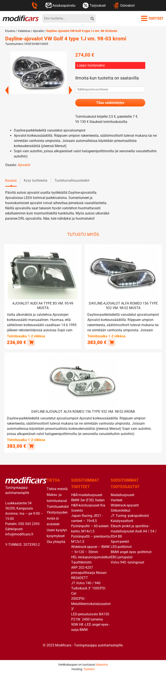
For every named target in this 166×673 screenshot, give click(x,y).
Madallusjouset (122, 494)
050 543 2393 (29, 523)
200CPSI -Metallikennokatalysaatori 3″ (91, 603)
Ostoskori (123, 5)
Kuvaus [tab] (11, 181)
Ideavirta (102, 664)
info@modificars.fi (19, 534)
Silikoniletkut (120, 510)
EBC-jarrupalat (121, 557)
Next (70, 90)
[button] (31, 342)
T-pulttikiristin (81, 562)
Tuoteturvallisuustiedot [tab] (71, 181)
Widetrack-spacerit (125, 505)
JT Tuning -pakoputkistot (130, 515)
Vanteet (116, 500)
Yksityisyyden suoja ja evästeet (57, 517)
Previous (6, 90)
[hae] (92, 18)
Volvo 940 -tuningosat (127, 562)
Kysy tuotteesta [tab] (35, 181)
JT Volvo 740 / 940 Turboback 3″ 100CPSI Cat (88, 588)
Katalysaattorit (122, 520)
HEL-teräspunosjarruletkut (91, 557)
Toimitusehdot (58, 506)
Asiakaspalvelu (60, 5)
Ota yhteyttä (56, 541)
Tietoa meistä (57, 488)
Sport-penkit (120, 541)
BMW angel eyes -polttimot (131, 551)
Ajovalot (38, 31)
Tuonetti (88, 668)
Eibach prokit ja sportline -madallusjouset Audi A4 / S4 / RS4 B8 (134, 531)
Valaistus (24, 31)
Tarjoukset (94, 5)
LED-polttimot (121, 546)
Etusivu (10, 31)
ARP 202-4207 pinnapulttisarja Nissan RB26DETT (89, 572)
